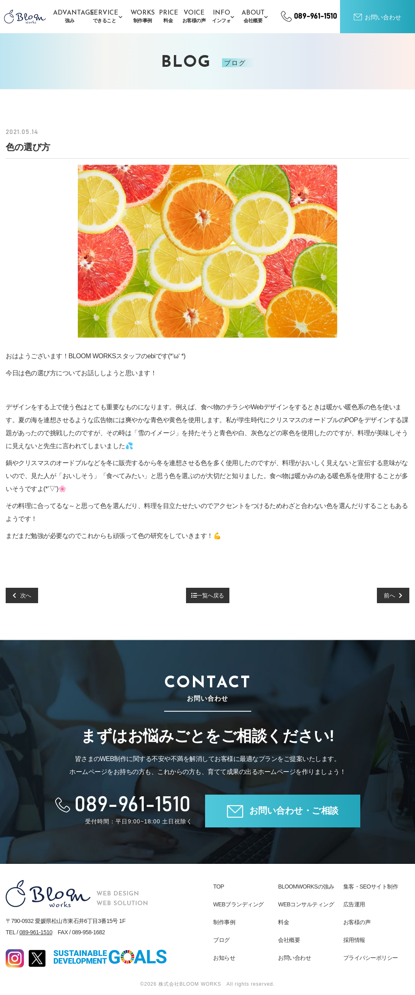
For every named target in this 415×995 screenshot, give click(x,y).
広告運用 (354, 904)
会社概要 (289, 940)
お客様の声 (357, 922)
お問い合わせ (294, 958)
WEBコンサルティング (306, 904)
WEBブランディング (238, 904)
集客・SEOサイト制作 (370, 886)
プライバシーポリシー (370, 958)
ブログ (221, 940)
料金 (283, 922)
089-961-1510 (35, 932)
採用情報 (354, 940)
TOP (218, 886)
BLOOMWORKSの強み (306, 886)
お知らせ (224, 958)
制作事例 (224, 922)
